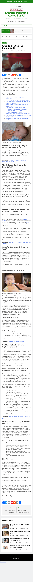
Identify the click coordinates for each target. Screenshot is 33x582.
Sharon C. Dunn (7, 51)
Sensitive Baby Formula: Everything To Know (17, 1)
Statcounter (3, 562)
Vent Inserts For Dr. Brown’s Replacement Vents (17, 113)
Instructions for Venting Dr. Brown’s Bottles (16, 118)
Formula (5, 42)
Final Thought (9, 119)
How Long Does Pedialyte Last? (17, 341)
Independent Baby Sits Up (15, 110)
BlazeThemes (16, 558)
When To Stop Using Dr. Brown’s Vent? (15, 107)
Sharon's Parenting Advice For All (16, 14)
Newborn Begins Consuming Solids (17, 109)
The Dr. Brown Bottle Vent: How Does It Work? (17, 100)
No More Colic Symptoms (15, 112)
